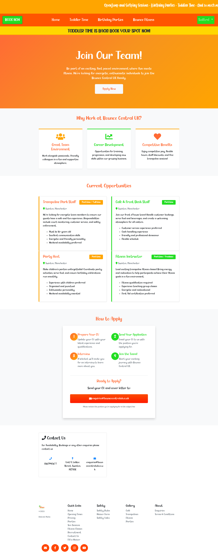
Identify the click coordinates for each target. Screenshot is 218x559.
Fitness (129, 518)
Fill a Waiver (74, 540)
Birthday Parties (110, 20)
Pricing (71, 518)
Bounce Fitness (143, 20)
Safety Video (103, 518)
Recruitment (74, 532)
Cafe (128, 510)
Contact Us (73, 536)
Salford (204, 20)
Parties (71, 521)
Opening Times (75, 514)
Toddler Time (78, 20)
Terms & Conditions (164, 514)
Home (56, 20)
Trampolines (132, 514)
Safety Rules (103, 510)
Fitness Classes (75, 529)
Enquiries (160, 510)
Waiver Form (103, 514)
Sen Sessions (74, 525)
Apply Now (109, 88)
